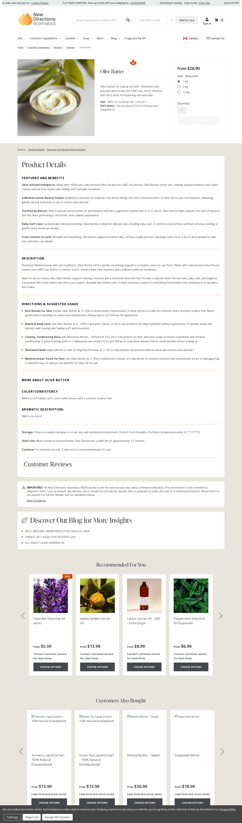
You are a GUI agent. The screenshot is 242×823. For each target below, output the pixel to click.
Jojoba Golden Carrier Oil (95, 620)
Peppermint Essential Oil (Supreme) (189, 620)
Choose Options (50, 667)
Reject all (32, 817)
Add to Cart (187, 20)
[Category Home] (20, 47)
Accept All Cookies (57, 817)
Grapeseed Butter (187, 755)
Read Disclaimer (36, 500)
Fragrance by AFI (135, 38)
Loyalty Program (57, 3)
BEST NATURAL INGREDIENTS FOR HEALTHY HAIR (57, 531)
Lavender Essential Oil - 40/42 (50, 620)
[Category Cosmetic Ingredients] (39, 47)
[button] (128, 20)
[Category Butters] (58, 47)
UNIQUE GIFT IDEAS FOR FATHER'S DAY (50, 537)
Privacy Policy (227, 809)
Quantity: (183, 103)
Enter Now (221, 3)
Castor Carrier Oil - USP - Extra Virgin (144, 620)
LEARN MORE (155, 3)
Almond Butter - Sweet (143, 755)
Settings (12, 817)
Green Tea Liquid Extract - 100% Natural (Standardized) (96, 760)
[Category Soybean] (70, 47)
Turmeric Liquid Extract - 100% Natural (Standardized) (48, 760)
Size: (187, 76)
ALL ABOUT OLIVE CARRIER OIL (45, 543)
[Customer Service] (216, 38)
